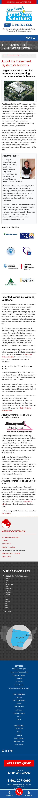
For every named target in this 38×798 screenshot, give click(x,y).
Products (4, 540)
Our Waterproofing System (10, 537)
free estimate (6, 513)
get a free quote (19, 763)
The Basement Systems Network (13, 550)
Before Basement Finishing (11, 553)
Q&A (19, 716)
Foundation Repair (19, 675)
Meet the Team (19, 707)
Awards (19, 703)
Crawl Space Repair (19, 669)
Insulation (19, 678)
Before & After (19, 741)
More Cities (7, 611)
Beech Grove (9, 584)
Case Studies (19, 745)
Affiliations (19, 710)
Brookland (8, 592)
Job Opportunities (19, 700)
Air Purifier (18, 681)
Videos (19, 732)
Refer (19, 719)
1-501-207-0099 (19, 780)
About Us (19, 697)
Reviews (19, 735)
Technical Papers (19, 713)
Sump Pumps (19, 685)
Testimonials (19, 728)
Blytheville (8, 590)
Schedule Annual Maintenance (19, 2)
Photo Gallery (6, 556)
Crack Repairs (6, 544)
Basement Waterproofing (13, 531)
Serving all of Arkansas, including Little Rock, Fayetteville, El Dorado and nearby (19, 30)
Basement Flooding (8, 547)
